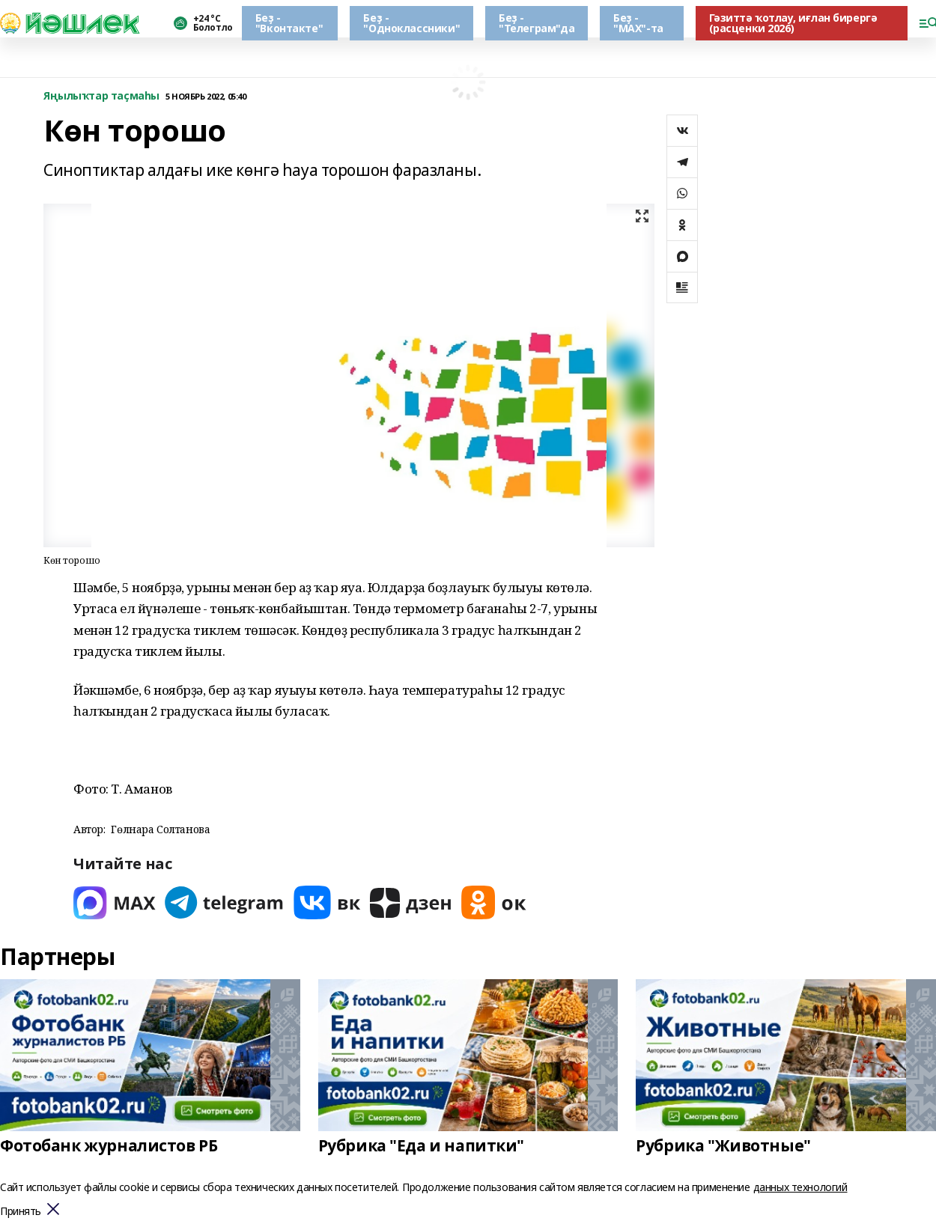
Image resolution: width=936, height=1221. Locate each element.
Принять (20, 1211)
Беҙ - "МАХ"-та (638, 22)
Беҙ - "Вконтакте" (289, 22)
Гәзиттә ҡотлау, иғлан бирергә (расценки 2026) (793, 22)
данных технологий (800, 1187)
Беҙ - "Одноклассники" (411, 22)
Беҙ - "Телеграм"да (536, 22)
